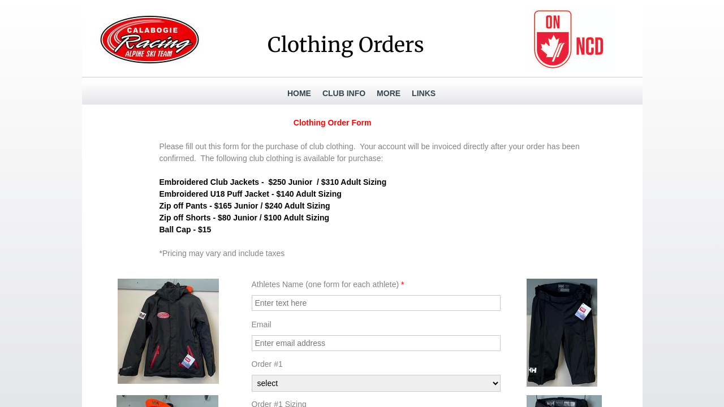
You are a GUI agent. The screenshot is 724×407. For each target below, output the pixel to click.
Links (424, 93)
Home (299, 93)
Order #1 (267, 364)
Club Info (343, 93)
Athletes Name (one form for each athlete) (328, 284)
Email (262, 324)
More (388, 93)
